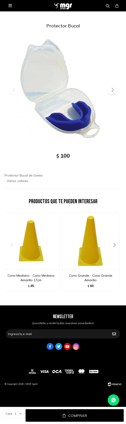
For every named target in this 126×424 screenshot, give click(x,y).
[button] (112, 89)
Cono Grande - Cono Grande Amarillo (90, 277)
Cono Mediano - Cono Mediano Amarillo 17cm (31, 277)
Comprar (77, 415)
